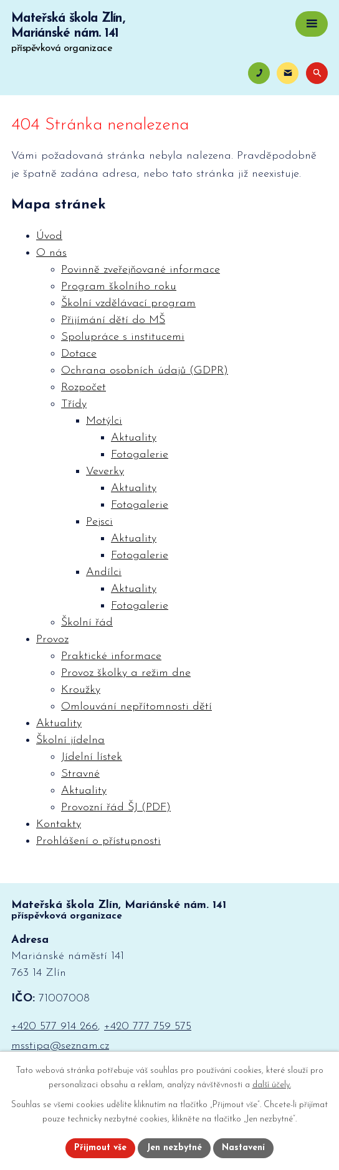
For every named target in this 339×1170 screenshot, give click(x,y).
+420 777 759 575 (147, 1026)
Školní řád (87, 623)
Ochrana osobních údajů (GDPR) (144, 371)
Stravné (80, 774)
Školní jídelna (70, 740)
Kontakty (58, 824)
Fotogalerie (139, 455)
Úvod (49, 236)
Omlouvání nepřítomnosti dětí (136, 707)
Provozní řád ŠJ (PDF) (116, 807)
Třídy (74, 404)
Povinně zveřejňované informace (140, 270)
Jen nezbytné (174, 1148)
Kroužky (80, 690)
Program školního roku (118, 286)
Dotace (79, 354)
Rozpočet (83, 387)
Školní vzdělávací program (128, 303)
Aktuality (133, 438)
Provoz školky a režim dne (126, 673)
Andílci (104, 572)
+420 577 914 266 (54, 1026)
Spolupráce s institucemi (122, 337)
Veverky (105, 471)
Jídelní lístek (91, 757)
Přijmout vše (100, 1148)
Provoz (52, 639)
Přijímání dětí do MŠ (113, 320)
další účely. (271, 1085)
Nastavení (243, 1148)
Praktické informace (111, 656)
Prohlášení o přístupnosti (98, 841)
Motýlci (104, 421)
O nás (51, 253)
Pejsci (99, 522)
